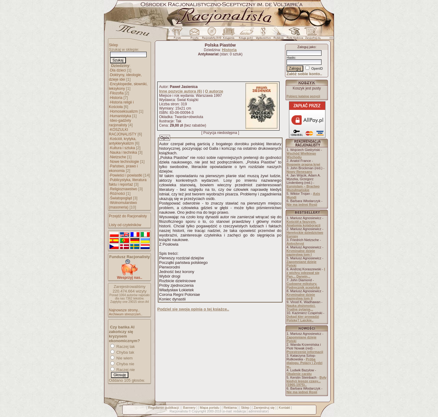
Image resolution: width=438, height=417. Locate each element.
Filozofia (117, 93)
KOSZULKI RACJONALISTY (123, 132)
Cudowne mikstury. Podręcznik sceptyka (303, 285)
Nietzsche (118, 157)
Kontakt (284, 407)
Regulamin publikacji (163, 407)
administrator (258, 411)
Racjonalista (178, 411)
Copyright (199, 411)
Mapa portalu (209, 407)
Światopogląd (121, 198)
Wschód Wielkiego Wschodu (301, 155)
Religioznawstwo (123, 189)
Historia (116, 98)
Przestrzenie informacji (305, 352)
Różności (117, 193)
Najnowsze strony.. (124, 310)
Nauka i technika (123, 152)
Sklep (113, 45)
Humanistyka (120, 116)
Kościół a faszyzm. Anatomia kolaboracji (303, 223)
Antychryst (295, 243)
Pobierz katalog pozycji (303, 96)
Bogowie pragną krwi (303, 164)
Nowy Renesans (299, 171)
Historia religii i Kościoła (121, 104)
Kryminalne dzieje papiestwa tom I (301, 252)
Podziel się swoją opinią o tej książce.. (193, 309)
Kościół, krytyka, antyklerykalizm (122, 141)
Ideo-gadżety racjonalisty (120, 122)
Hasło (291, 57)
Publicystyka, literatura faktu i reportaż (128, 182)
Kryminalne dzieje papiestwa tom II (301, 296)
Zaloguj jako (306, 47)
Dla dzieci (118, 70)
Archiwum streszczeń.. (125, 314)
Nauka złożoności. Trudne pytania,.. (301, 307)
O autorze (214, 91)
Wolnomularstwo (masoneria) (123, 205)
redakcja (239, 411)
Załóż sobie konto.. (304, 74)
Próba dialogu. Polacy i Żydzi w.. (304, 362)
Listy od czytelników (125, 225)
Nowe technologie (124, 161)
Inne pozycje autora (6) (180, 91)
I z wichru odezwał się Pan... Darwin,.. (306, 272)
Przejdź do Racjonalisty (128, 216)
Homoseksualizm (124, 111)
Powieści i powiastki (126, 175)
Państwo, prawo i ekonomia (123, 168)
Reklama (230, 407)
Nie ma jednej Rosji (302, 204)
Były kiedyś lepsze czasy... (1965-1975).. (306, 381)
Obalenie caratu (299, 374)
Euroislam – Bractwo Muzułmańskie (303, 188)
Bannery (189, 407)
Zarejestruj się (264, 407)
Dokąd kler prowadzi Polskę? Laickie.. (303, 318)
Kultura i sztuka (122, 148)
